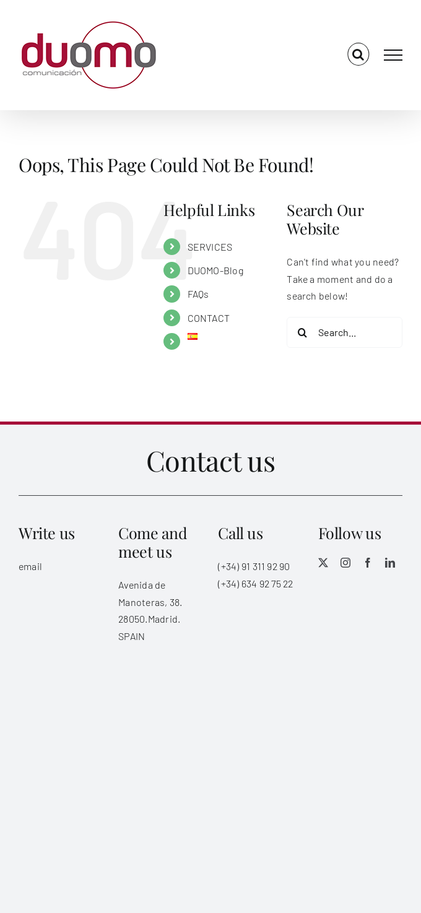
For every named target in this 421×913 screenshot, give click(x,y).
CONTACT (209, 318)
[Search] (302, 332)
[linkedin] (390, 563)
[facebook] (368, 563)
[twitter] (323, 563)
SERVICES (210, 247)
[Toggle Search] (358, 54)
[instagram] (345, 563)
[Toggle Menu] (393, 55)
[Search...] (344, 332)
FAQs (198, 294)
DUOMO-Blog (215, 270)
